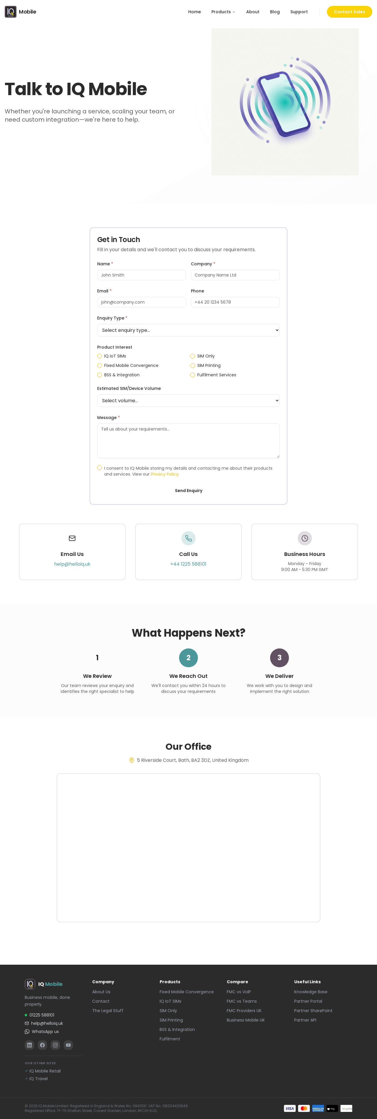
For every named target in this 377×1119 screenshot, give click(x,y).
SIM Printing (209, 365)
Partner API (305, 1020)
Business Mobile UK (246, 1020)
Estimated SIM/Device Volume (129, 388)
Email (104, 291)
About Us (101, 992)
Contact (101, 1001)
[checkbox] (99, 356)
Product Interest (114, 347)
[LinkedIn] (29, 1045)
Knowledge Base (311, 992)
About (252, 12)
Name (105, 264)
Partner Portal (308, 1001)
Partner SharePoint (313, 1011)
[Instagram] (55, 1045)
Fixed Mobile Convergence (131, 365)
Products (223, 12)
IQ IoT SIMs (115, 356)
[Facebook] (42, 1045)
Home (194, 12)
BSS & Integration (122, 375)
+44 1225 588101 (188, 564)
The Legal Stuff (107, 1011)
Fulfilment (170, 1039)
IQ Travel (36, 1079)
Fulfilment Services (216, 375)
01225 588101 (39, 1015)
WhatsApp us (42, 1031)
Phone (197, 291)
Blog (275, 12)
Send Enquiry (188, 491)
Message (108, 418)
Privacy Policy (164, 474)
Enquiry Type (112, 318)
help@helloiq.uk (72, 564)
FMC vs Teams (242, 1001)
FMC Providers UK (244, 1011)
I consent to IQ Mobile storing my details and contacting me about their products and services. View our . (188, 471)
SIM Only (206, 356)
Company (203, 264)
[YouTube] (68, 1045)
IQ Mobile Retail (43, 1071)
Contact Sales (349, 12)
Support (299, 12)
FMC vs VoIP (239, 992)
